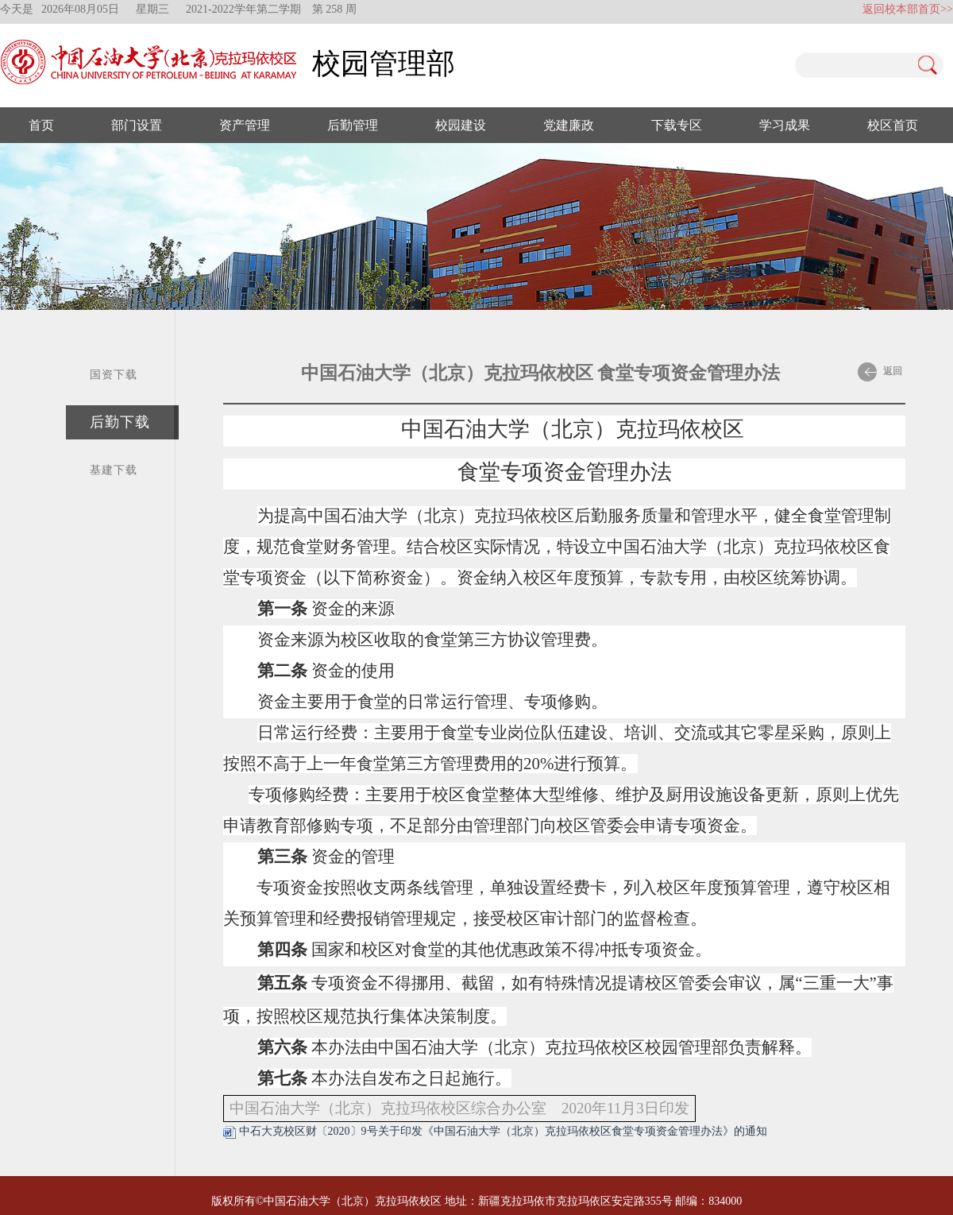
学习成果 (784, 125)
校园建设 (460, 125)
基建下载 (113, 470)
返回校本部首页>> (907, 9)
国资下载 (113, 375)
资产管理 (244, 125)
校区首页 (892, 125)
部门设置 (136, 125)
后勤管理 (352, 125)
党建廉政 (568, 125)
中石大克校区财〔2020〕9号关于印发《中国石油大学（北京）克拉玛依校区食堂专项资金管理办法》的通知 (495, 1131)
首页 (41, 125)
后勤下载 (120, 422)
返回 (880, 371)
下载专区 (676, 125)
